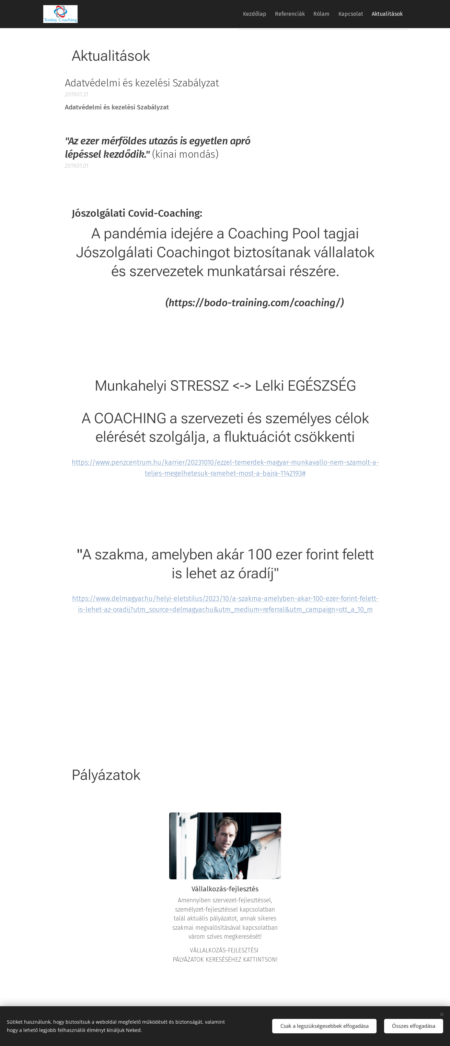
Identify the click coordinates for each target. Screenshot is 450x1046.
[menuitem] (238, 14)
